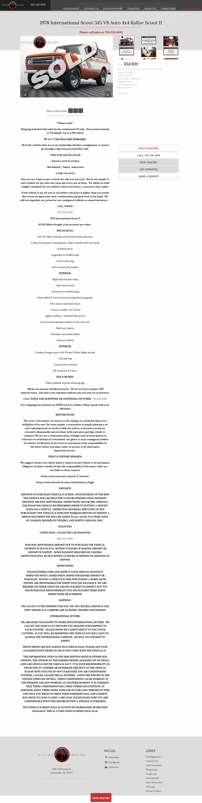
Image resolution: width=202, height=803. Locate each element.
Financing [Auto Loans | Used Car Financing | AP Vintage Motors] (134, 5)
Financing (151, 769)
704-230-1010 (65, 212)
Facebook (111, 757)
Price (120, 64)
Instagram (112, 762)
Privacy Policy (84, 778)
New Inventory (148, 148)
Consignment (71, 5)
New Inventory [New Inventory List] (187, 5)
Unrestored (168, 5)
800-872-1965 (65, 538)
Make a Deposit (148, 176)
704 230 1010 (99, 398)
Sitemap (150, 786)
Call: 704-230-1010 (148, 155)
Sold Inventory (113, 5)
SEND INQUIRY (148, 162)
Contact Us (152, 761)
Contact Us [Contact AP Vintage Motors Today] (91, 5)
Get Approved (148, 169)
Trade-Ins (151, 5)
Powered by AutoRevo (70, 778)
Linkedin (111, 767)
